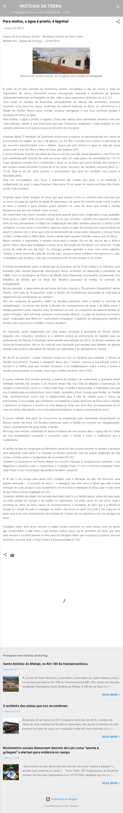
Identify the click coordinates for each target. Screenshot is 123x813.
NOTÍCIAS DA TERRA (41, 6)
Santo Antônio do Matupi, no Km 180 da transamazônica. (45, 664)
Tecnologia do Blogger (61, 799)
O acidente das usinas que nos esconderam (35, 706)
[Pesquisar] (118, 7)
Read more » (111, 694)
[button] (118, 22)
